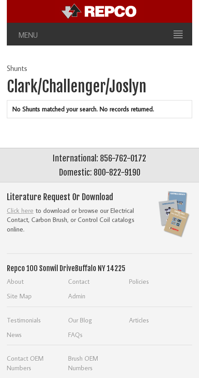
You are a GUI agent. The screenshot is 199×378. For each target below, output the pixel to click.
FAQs (75, 334)
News (14, 334)
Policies (139, 281)
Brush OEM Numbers (83, 363)
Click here (20, 210)
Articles (139, 320)
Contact (79, 281)
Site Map (19, 296)
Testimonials (24, 320)
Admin (76, 296)
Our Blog (80, 320)
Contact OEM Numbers (25, 363)
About (15, 281)
